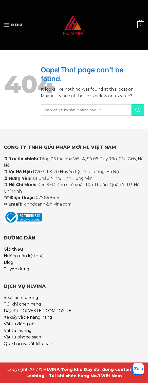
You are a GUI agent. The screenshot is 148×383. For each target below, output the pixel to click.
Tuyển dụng (16, 269)
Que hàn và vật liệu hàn (28, 343)
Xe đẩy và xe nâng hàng (28, 317)
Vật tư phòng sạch (22, 337)
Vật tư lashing (18, 330)
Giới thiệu (13, 249)
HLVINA (52, 369)
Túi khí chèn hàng (22, 304)
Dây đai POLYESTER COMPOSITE (37, 310)
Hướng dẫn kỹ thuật (24, 255)
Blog (8, 262)
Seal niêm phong (21, 297)
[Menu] (13, 24)
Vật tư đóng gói (19, 323)
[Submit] (138, 110)
